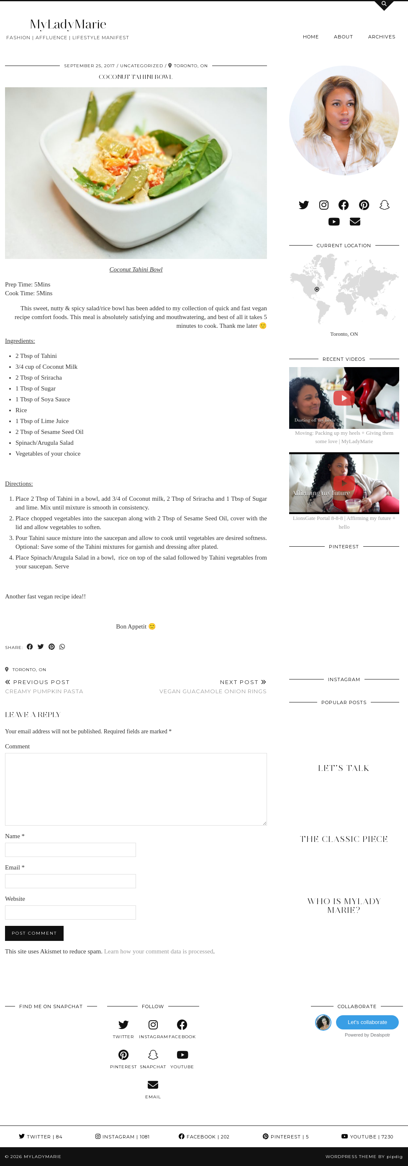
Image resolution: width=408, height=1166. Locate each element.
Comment (17, 746)
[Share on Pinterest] (51, 647)
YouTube (367, 1137)
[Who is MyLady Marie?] (344, 884)
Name (15, 836)
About (343, 37)
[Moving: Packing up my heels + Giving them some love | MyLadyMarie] (344, 398)
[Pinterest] (316, 582)
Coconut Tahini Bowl (136, 77)
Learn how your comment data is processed (158, 951)
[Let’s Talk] (344, 742)
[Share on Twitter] (41, 647)
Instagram (122, 1137)
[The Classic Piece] (344, 813)
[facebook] (344, 205)
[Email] (355, 222)
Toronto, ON (25, 669)
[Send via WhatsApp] (62, 647)
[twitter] (304, 205)
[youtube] (334, 222)
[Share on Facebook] (30, 647)
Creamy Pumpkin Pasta (44, 687)
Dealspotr (380, 1034)
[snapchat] (384, 205)
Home (311, 37)
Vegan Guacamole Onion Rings (213, 687)
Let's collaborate (367, 1022)
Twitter (41, 1137)
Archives (381, 37)
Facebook (204, 1137)
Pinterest (286, 1137)
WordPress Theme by (364, 1156)
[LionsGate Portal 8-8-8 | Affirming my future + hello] (344, 483)
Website (15, 898)
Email (15, 867)
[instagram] (323, 205)
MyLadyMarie (68, 24)
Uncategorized (141, 65)
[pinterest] (364, 205)
